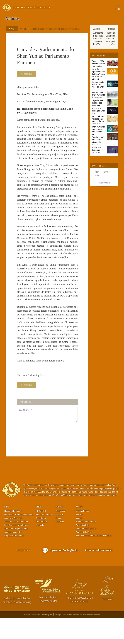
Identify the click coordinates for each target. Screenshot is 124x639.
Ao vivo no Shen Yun (13, 538)
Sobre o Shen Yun (44, 535)
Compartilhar (26, 73)
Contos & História (83, 552)
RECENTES (41, 531)
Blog (97, 175)
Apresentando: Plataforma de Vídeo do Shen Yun (98, 38)
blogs (58, 538)
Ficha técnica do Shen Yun (16, 542)
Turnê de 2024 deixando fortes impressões (110, 38)
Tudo (97, 172)
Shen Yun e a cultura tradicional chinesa (93, 556)
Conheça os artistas (13, 552)
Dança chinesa (82, 531)
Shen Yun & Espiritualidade (16, 549)
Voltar (11, 29)
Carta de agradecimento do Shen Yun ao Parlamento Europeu (55, 28)
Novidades (60, 531)
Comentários (41, 542)
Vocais (79, 538)
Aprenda (79, 527)
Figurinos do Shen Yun (86, 542)
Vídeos (38, 527)
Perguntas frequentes (14, 556)
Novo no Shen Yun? (12, 531)
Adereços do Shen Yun (86, 549)
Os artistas (41, 538)
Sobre (6, 527)
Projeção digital (83, 545)
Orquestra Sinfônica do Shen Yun (19, 535)
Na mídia (40, 545)
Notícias (23, 28)
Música (79, 535)
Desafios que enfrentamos (16, 545)
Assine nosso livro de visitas (98, 571)
